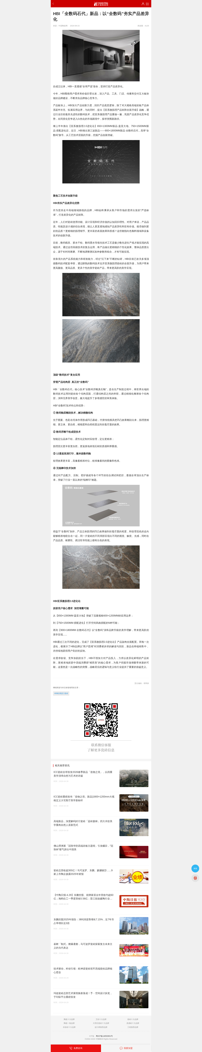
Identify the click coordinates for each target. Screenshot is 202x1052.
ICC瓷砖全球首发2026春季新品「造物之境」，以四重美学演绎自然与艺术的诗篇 (83, 774)
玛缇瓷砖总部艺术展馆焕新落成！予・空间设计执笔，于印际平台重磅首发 (83, 995)
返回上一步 (54, 3)
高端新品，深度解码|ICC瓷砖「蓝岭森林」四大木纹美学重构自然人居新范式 (83, 823)
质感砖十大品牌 (133, 1023)
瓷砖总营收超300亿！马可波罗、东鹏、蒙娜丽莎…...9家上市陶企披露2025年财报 (83, 872)
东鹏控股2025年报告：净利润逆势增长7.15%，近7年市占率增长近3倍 (84, 921)
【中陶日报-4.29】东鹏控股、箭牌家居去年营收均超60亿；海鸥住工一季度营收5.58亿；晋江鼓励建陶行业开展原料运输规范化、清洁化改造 (83, 897)
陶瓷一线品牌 (69, 1023)
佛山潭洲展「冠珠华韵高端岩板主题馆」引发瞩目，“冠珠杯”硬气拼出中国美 (83, 847)
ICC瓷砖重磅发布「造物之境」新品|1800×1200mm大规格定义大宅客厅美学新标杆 (84, 798)
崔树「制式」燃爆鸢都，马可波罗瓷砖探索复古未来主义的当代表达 (83, 946)
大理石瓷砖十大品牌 (101, 1023)
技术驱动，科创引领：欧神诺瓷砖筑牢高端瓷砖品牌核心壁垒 (83, 970)
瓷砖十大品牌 (132, 1019)
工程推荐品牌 (132, 1027)
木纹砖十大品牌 (69, 1027)
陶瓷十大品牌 (69, 1019)
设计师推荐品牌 (101, 1027)
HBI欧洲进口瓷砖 (61, 693)
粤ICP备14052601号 (104, 1036)
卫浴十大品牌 (101, 1019)
